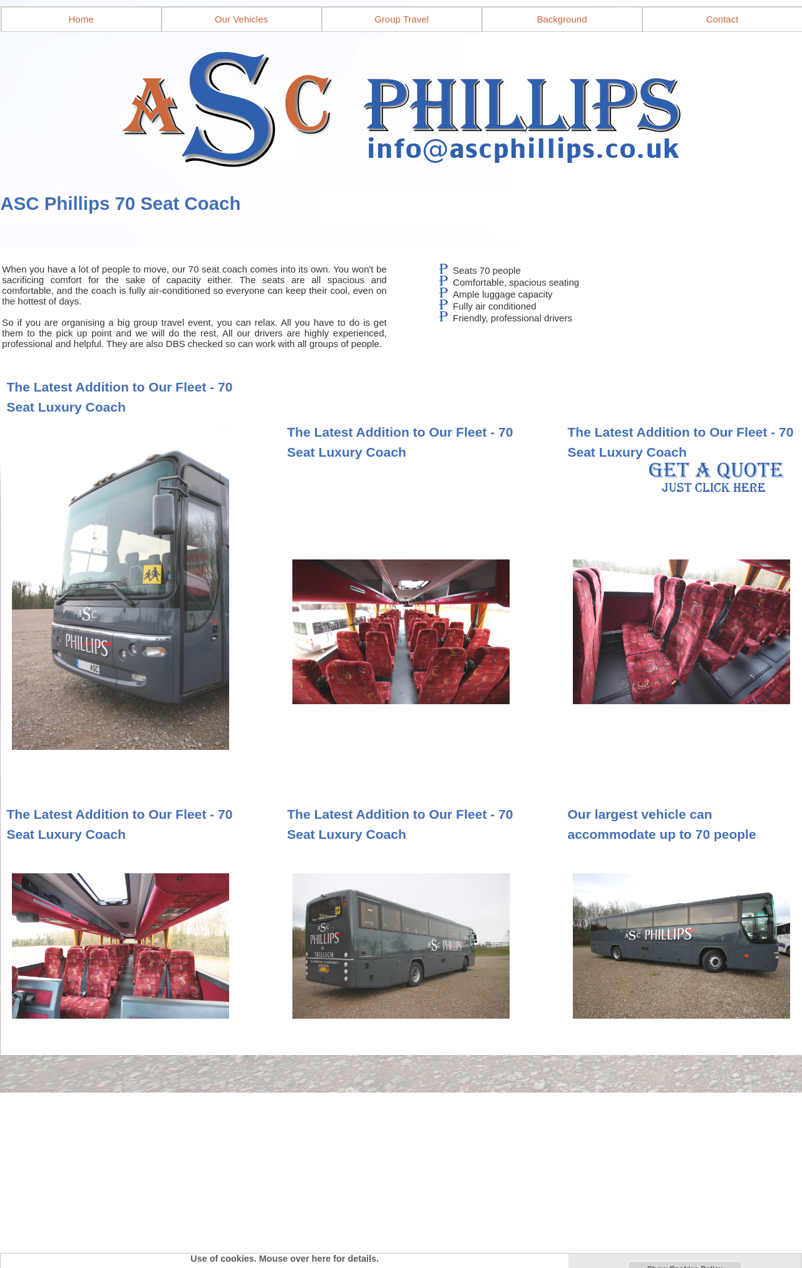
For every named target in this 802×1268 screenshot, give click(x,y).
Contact (722, 19)
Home (80, 19)
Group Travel (401, 19)
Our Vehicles (241, 19)
